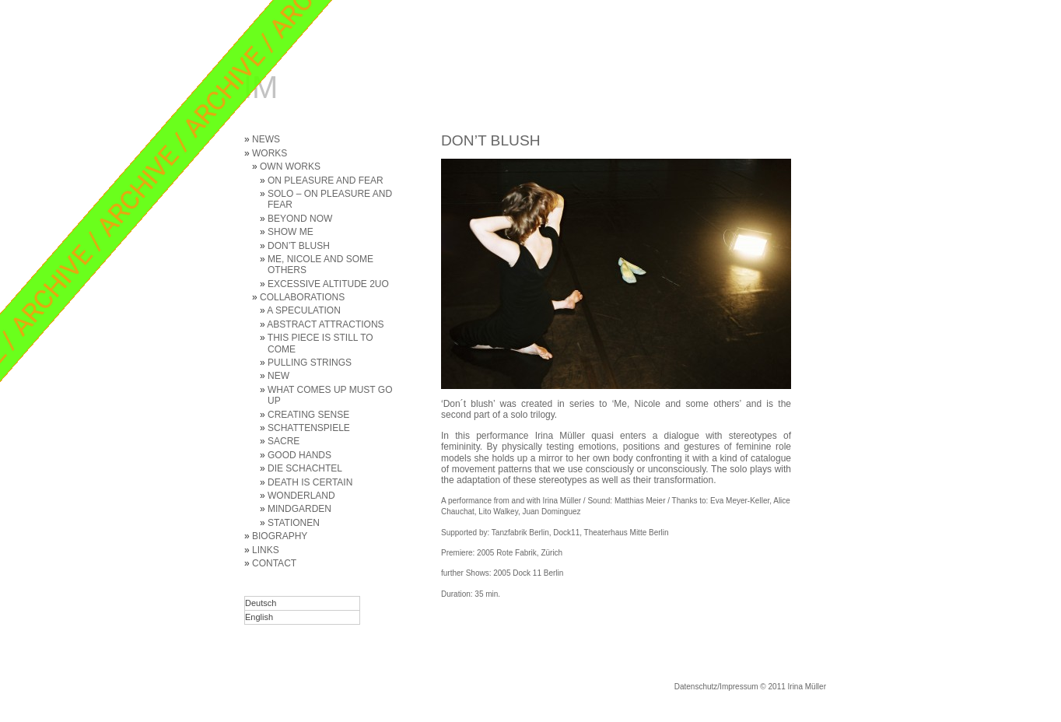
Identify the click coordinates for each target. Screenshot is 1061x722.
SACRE (283, 441)
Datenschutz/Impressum (716, 686)
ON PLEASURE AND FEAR (325, 180)
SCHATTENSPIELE (309, 427)
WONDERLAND (301, 495)
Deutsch (260, 603)
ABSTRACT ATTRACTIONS (325, 324)
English (259, 617)
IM (260, 87)
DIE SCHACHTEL (305, 468)
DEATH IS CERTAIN (310, 482)
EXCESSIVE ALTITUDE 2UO (328, 284)
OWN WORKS (290, 166)
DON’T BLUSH (299, 245)
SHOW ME (290, 231)
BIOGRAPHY (279, 536)
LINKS (265, 550)
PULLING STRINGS (310, 362)
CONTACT (274, 563)
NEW (278, 375)
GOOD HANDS (299, 455)
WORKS (269, 153)
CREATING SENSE (308, 414)
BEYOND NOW (300, 218)
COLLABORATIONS (302, 297)
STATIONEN (294, 522)
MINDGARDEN (299, 508)
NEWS (266, 139)
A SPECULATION (303, 310)
